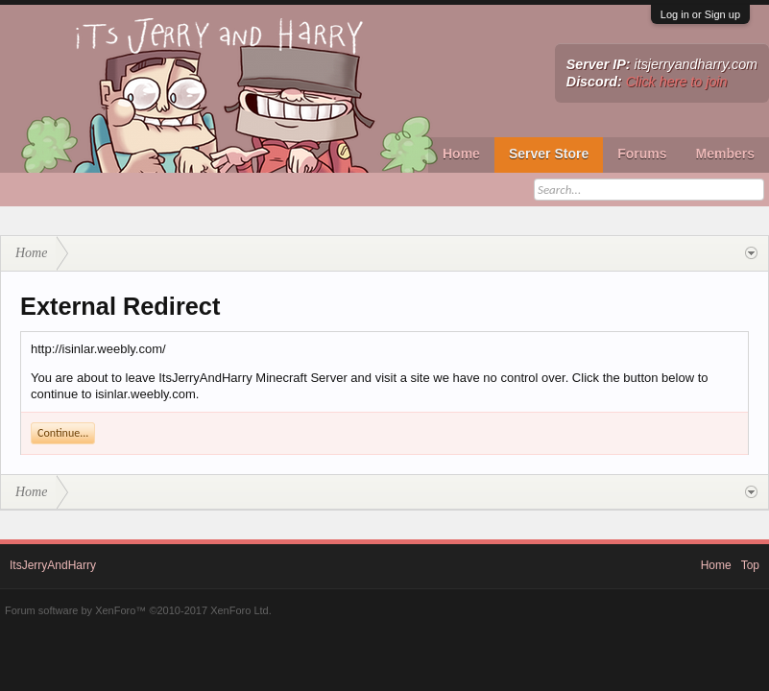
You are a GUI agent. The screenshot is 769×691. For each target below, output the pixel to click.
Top (750, 565)
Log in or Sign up (700, 14)
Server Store (549, 153)
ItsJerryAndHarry (53, 565)
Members (725, 153)
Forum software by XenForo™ (138, 610)
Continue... (62, 433)
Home (461, 153)
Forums (641, 153)
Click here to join (677, 81)
